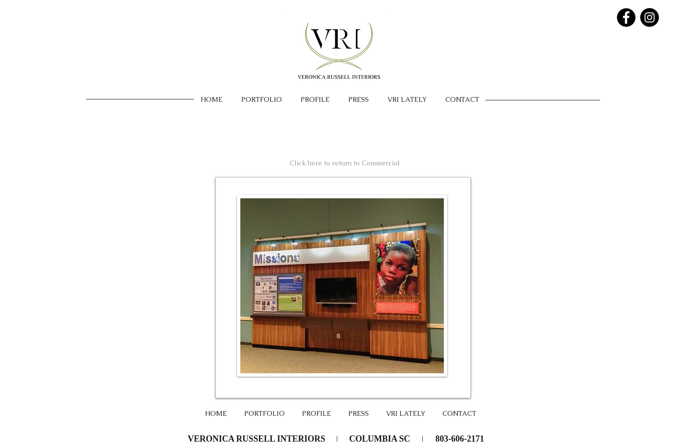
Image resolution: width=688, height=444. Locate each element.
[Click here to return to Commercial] (344, 163)
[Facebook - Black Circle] (626, 17)
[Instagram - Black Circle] (649, 17)
